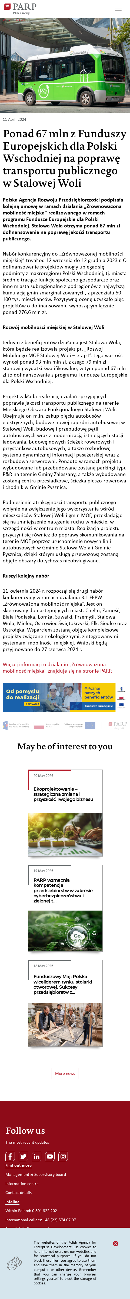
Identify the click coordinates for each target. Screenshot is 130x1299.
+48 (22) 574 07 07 (59, 1220)
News (20, 20)
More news (65, 1074)
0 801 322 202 (44, 1211)
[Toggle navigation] (118, 9)
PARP (7, 20)
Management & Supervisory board (35, 1175)
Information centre (22, 1184)
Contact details (18, 1193)
